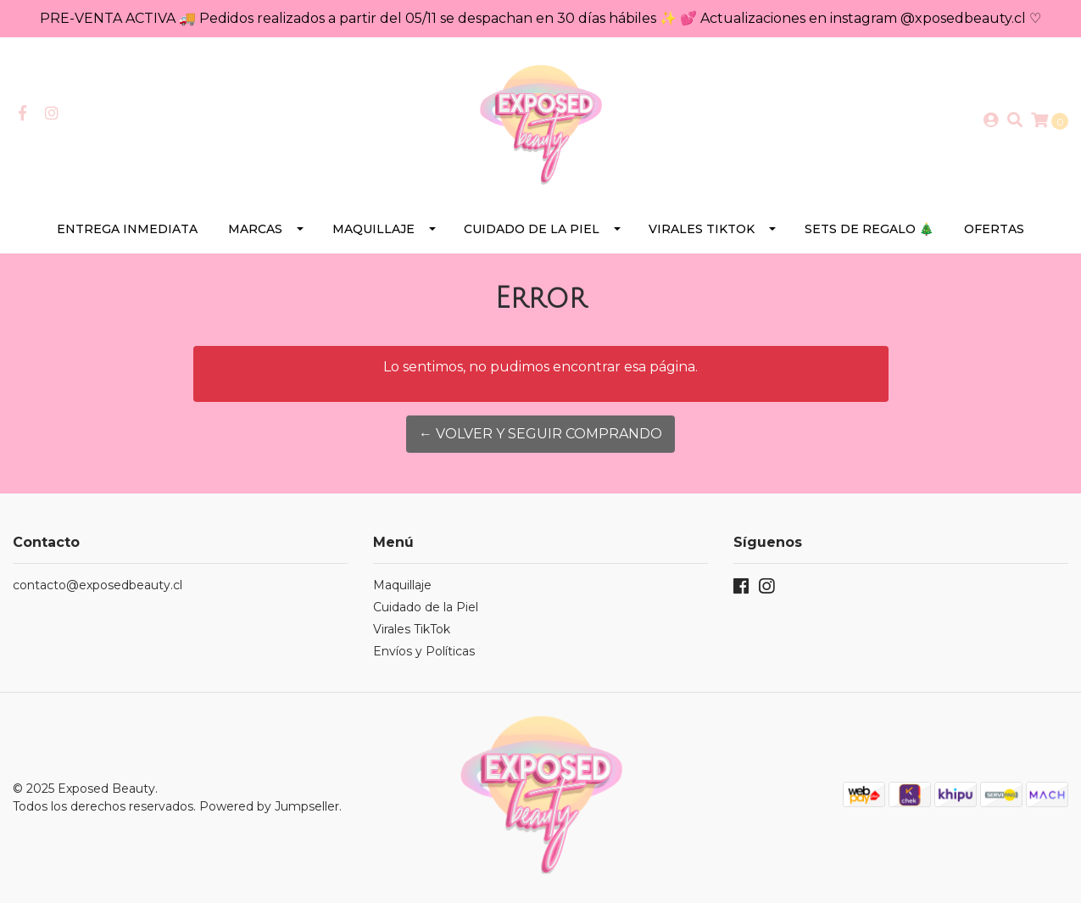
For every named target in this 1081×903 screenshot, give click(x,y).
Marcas (255, 229)
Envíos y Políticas (424, 651)
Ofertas (994, 229)
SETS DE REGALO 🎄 (869, 229)
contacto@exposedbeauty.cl (97, 585)
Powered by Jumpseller (269, 806)
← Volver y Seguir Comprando (540, 434)
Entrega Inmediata (127, 229)
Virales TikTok (702, 229)
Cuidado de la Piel (531, 229)
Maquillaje (373, 229)
